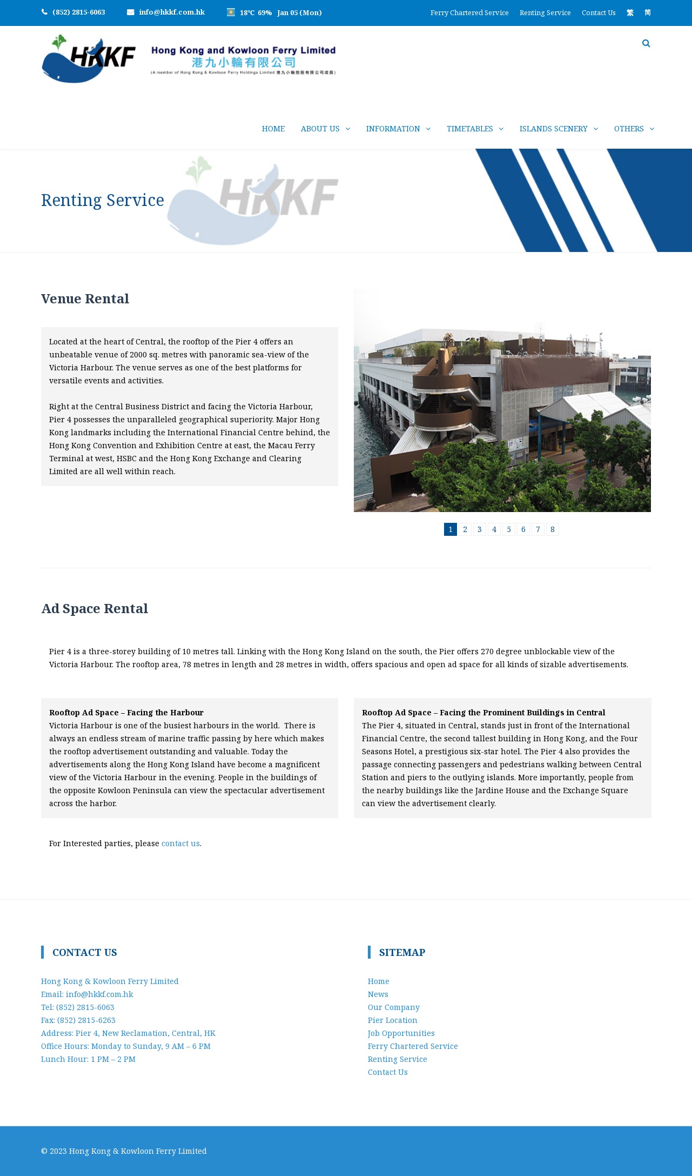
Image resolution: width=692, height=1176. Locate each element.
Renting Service (545, 12)
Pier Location (393, 1020)
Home (273, 128)
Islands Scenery (554, 128)
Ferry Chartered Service (470, 12)
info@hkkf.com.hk (172, 12)
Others (629, 128)
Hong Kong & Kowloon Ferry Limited (138, 1151)
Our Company (394, 1007)
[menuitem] (630, 12)
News (378, 994)
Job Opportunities (401, 1033)
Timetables (470, 128)
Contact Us (599, 12)
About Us (320, 128)
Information (393, 128)
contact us (181, 843)
